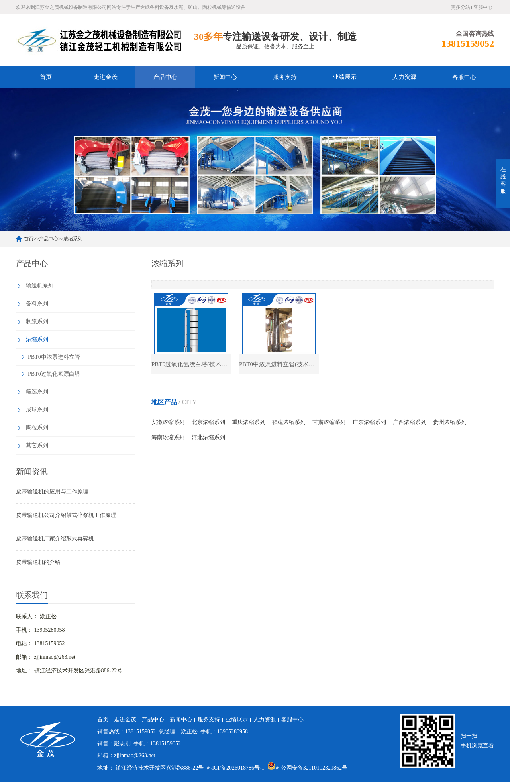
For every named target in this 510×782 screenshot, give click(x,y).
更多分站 (460, 7)
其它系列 (37, 445)
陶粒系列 (37, 427)
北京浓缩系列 (208, 422)
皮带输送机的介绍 (38, 562)
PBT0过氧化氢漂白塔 (54, 374)
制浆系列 (37, 321)
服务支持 (285, 77)
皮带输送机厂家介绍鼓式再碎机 (55, 539)
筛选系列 (37, 392)
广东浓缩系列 (369, 422)
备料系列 (37, 304)
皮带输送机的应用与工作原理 (52, 492)
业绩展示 (345, 77)
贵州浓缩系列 (450, 422)
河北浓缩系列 (208, 437)
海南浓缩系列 (168, 437)
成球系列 (37, 410)
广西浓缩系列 (409, 422)
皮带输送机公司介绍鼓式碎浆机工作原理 (66, 515)
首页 (46, 77)
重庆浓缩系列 (248, 422)
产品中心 (165, 77)
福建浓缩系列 (289, 422)
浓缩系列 (72, 239)
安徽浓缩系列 (168, 422)
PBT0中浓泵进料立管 (54, 357)
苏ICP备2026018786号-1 (235, 768)
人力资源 (404, 77)
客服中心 (482, 7)
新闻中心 (225, 77)
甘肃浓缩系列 (329, 422)
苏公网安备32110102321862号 (307, 768)
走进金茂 (106, 77)
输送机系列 (40, 286)
